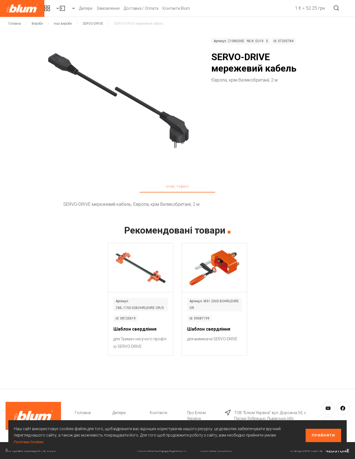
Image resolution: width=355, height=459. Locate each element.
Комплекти (66, 8)
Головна (14, 24)
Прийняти (323, 435)
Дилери (136, 8)
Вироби (106, 8)
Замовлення (159, 8)
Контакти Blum (227, 8)
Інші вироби (63, 24)
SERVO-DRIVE (93, 24)
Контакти (158, 412)
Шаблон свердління (134, 329)
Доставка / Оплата (192, 8)
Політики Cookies (29, 442)
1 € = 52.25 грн (299, 8)
